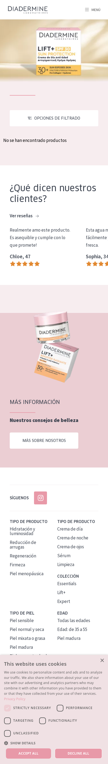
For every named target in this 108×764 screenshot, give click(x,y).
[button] (54, 743)
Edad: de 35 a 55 (72, 629)
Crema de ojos (70, 547)
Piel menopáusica (26, 574)
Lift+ (61, 592)
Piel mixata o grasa (27, 638)
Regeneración (23, 556)
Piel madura (21, 647)
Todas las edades (73, 620)
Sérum (63, 556)
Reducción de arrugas (23, 544)
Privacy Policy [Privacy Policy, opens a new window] (14, 699)
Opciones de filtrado (57, 118)
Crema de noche (72, 538)
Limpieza (65, 564)
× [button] (102, 661)
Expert (63, 601)
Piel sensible (22, 620)
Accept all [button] (29, 753)
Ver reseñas (24, 216)
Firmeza (17, 565)
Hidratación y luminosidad (22, 531)
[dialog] (54, 709)
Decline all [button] (78, 753)
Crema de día (70, 529)
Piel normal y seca (27, 629)
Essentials (66, 584)
